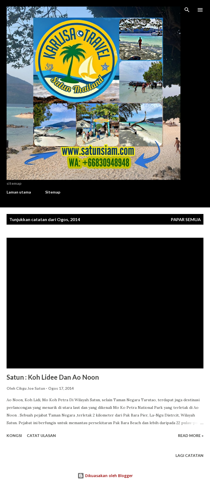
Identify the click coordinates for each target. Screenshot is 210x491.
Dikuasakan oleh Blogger (105, 475)
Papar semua (186, 219)
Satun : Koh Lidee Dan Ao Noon (53, 377)
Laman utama (19, 192)
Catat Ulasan (41, 435)
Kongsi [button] (14, 435)
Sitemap (52, 192)
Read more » (190, 435)
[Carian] (187, 10)
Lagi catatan (189, 455)
